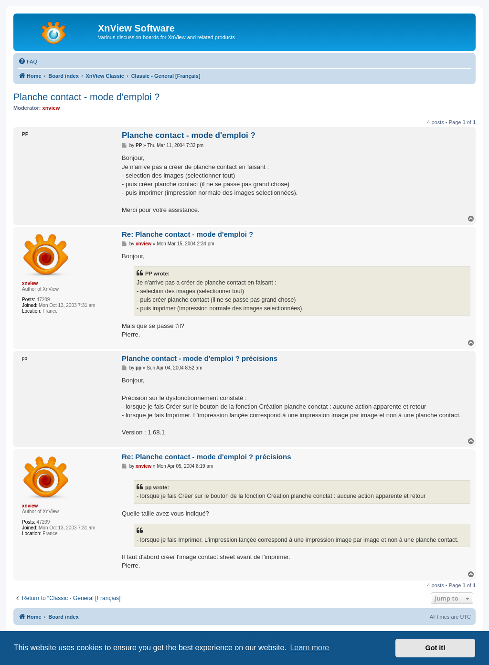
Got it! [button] (435, 648)
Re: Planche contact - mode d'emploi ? (187, 234)
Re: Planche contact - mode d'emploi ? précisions (206, 457)
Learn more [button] (309, 648)
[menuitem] (27, 61)
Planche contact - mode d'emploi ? (86, 97)
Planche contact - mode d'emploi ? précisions (199, 358)
